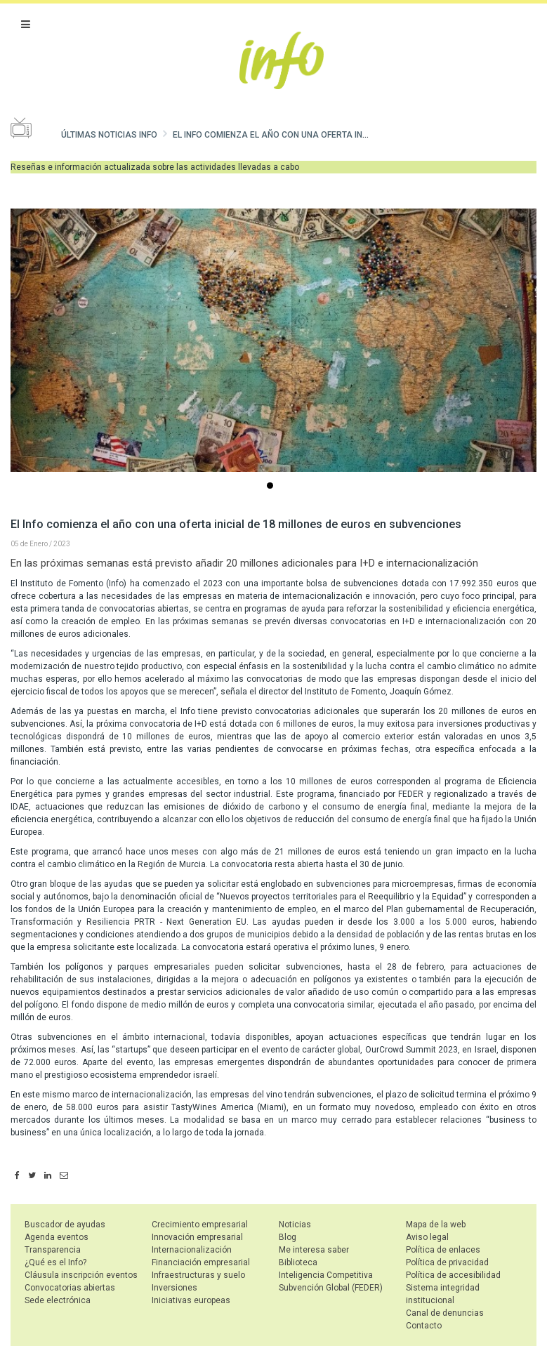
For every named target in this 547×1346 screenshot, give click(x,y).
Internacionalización (192, 1250)
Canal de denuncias (445, 1313)
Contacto (424, 1326)
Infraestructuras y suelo (198, 1275)
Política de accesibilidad (453, 1275)
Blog (287, 1237)
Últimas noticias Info (109, 135)
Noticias (295, 1224)
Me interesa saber (314, 1250)
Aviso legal (427, 1237)
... (272, 487)
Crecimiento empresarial (200, 1224)
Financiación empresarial (201, 1262)
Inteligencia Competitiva (326, 1275)
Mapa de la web (436, 1224)
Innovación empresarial (197, 1237)
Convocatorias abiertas (70, 1288)
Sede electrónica (58, 1300)
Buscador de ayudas (65, 1224)
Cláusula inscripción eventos (81, 1275)
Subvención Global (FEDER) (331, 1288)
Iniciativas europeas (191, 1300)
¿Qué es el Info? (55, 1262)
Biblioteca (298, 1262)
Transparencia (53, 1250)
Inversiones (174, 1288)
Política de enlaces (443, 1250)
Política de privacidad (447, 1262)
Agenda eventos (56, 1237)
